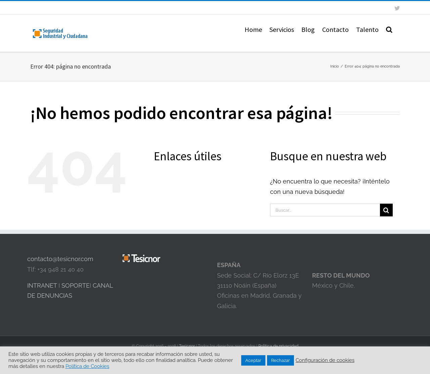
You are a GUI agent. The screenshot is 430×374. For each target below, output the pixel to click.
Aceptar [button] (253, 360)
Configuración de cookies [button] (325, 360)
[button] (389, 28)
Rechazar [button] (280, 360)
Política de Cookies (87, 366)
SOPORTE (75, 285)
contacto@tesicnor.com (60, 258)
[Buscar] (386, 210)
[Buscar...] (325, 210)
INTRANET (42, 285)
